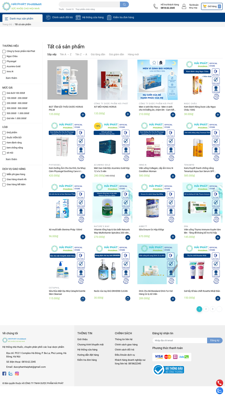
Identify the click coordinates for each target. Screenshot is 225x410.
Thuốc (61, 9)
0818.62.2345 (168, 8)
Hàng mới (133, 78)
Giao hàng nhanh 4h (17, 203)
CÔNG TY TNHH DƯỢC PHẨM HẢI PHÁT (43, 407)
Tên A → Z (66, 78)
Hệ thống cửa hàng (93, 17)
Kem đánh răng (14, 166)
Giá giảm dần (116, 78)
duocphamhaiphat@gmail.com (30, 390)
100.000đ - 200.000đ (17, 122)
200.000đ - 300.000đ (17, 127)
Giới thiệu (82, 363)
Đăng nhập (193, 8)
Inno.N (10, 95)
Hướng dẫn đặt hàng (88, 378)
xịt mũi (10, 176)
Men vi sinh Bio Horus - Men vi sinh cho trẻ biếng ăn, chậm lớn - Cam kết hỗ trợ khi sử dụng (156, 133)
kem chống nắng (15, 171)
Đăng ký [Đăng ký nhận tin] (214, 364)
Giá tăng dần (98, 78)
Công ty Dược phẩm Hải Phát (21, 75)
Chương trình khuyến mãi (90, 368)
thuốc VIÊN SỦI (14, 161)
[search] (124, 4)
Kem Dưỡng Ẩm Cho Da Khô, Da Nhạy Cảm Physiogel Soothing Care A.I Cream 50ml (67, 195)
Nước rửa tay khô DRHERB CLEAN (111, 314)
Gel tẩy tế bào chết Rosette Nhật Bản (202, 314)
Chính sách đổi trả (62, 17)
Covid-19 (70, 9)
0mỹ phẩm (12, 156)
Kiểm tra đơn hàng (123, 17)
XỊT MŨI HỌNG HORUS (105, 130)
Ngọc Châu (12, 80)
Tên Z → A (81, 78)
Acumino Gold (13, 90)
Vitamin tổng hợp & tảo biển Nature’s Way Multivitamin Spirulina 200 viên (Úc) (112, 256)
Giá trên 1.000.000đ (16, 142)
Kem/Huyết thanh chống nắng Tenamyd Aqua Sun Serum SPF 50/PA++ (199, 195)
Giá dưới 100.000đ (16, 116)
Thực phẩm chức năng (85, 9)
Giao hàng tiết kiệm (16, 208)
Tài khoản (194, 5)
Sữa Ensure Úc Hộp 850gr (151, 253)
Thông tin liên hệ (123, 363)
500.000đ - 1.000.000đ (18, 137)
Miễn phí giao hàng (16, 198)
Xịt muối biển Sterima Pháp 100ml (65, 253)
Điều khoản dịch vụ (125, 378)
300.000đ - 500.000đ (17, 132)
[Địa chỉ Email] (187, 364)
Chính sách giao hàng (126, 368)
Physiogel (11, 85)
